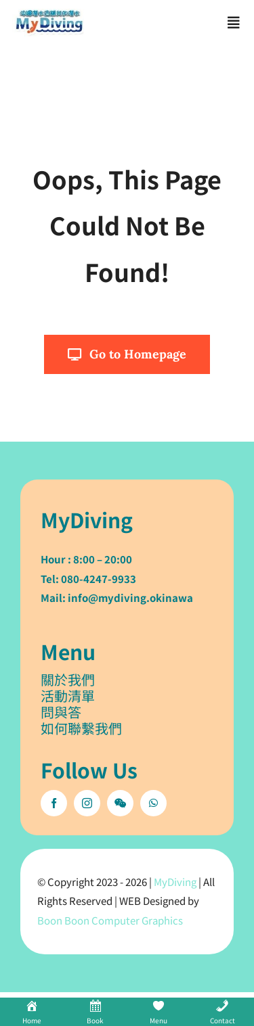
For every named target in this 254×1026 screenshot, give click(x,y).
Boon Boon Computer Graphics (110, 920)
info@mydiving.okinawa (130, 597)
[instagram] (87, 803)
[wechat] (120, 803)
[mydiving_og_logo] (49, 15)
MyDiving (175, 882)
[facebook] (54, 803)
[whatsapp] (153, 803)
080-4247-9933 (98, 579)
